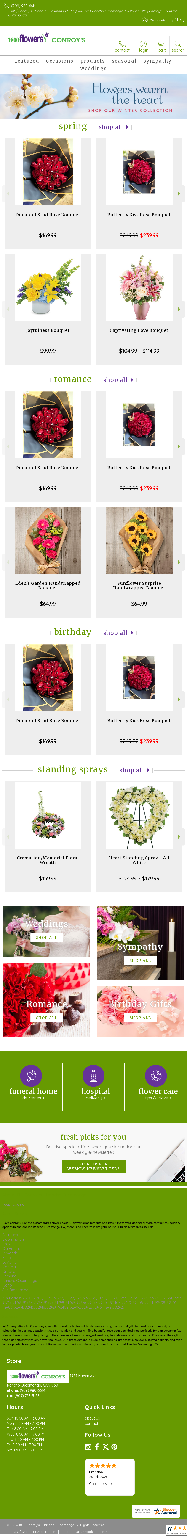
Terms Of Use (17, 1532)
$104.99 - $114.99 (139, 350)
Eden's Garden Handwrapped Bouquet (48, 585)
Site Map (105, 1532)
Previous (7, 193)
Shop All (111, 127)
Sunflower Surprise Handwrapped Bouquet (139, 585)
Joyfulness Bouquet (48, 330)
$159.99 (48, 878)
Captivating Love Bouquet (139, 330)
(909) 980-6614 (23, 5)
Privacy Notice (44, 1532)
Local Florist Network (77, 1532)
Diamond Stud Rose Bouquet (48, 214)
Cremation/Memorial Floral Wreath (48, 860)
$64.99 (48, 603)
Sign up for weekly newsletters (93, 1166)
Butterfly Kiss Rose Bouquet (139, 214)
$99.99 (48, 350)
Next (180, 193)
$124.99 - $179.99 (139, 878)
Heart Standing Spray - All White (139, 860)
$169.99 (48, 235)
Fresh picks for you (93, 1143)
